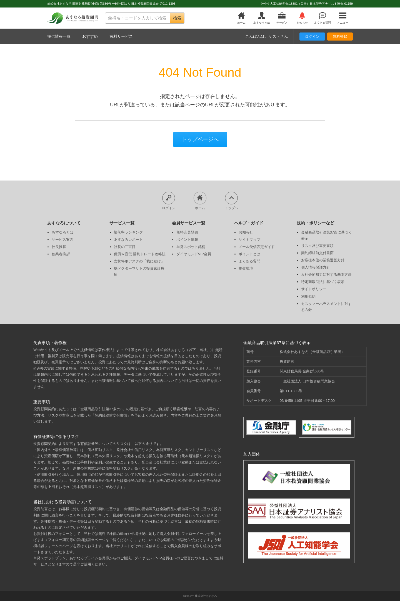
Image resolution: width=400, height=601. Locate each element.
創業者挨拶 (61, 254)
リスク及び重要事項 (317, 246)
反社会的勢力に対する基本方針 (326, 274)
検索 (177, 18)
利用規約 (308, 296)
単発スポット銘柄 (190, 247)
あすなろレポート (128, 239)
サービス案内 (62, 239)
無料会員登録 (187, 232)
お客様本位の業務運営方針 (322, 260)
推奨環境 (246, 268)
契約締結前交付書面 (317, 253)
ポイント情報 (187, 239)
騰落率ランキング (128, 232)
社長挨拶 (59, 247)
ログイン (312, 36)
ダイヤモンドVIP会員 (193, 254)
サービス (282, 18)
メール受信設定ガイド (257, 247)
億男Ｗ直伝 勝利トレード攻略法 (140, 254)
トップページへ (200, 139)
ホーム (241, 18)
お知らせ (302, 18)
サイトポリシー (313, 289)
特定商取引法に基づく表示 (322, 282)
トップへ (231, 200)
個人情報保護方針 (315, 267)
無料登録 (340, 36)
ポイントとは (249, 254)
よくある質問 (322, 18)
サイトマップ (249, 239)
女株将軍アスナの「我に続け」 (139, 261)
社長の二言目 (125, 247)
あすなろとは (262, 18)
